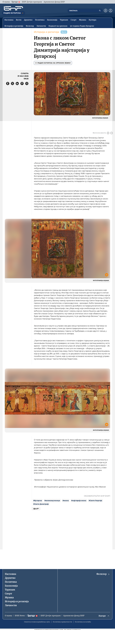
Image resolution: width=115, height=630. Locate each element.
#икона (66, 501)
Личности (11, 605)
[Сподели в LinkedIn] (17, 83)
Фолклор (103, 574)
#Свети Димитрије (41, 504)
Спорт (8, 593)
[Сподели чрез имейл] (27, 83)
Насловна (10, 574)
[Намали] (111, 133)
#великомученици (52, 501)
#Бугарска (37, 501)
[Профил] (110, 10)
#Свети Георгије (95, 501)
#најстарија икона (78, 501)
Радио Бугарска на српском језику (53, 63)
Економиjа (11, 585)
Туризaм (10, 589)
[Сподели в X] (12, 83)
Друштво (10, 578)
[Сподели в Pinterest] (22, 83)
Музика (9, 597)
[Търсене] (100, 10)
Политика (11, 581)
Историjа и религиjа (46, 31)
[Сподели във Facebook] (7, 83)
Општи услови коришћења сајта (37, 622)
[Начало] (13, 8)
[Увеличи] (108, 133)
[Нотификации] (105, 10)
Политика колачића (83, 622)
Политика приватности (62, 622)
